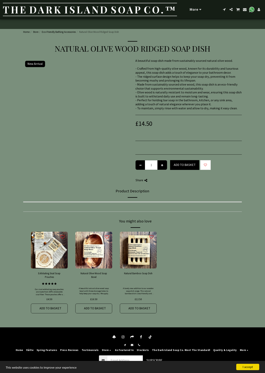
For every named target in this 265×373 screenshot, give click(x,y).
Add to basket (185, 165)
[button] (224, 9)
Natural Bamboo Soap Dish (138, 273)
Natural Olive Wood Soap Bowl (94, 275)
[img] (49, 250)
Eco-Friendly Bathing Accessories (59, 32)
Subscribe (154, 360)
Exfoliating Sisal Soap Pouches (49, 275)
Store (35, 32)
